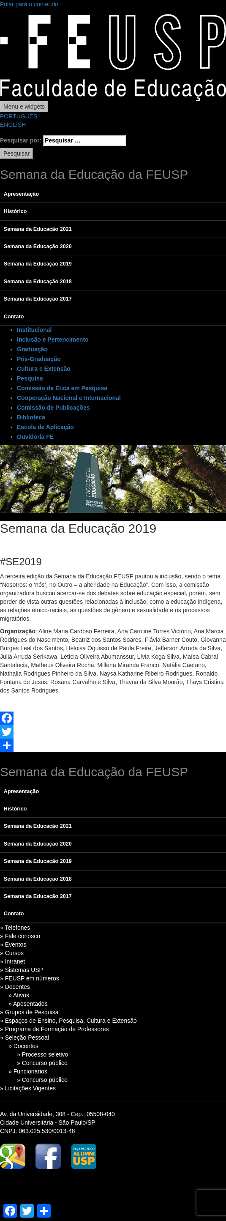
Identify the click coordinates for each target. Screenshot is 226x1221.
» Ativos (18, 995)
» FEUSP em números (29, 978)
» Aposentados (28, 1003)
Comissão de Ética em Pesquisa (62, 388)
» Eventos (13, 944)
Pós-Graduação (38, 359)
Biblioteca (31, 417)
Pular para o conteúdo (29, 4)
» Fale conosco (20, 936)
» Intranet (12, 961)
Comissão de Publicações (53, 407)
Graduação (32, 349)
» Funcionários (27, 1071)
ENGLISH (13, 124)
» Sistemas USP (21, 969)
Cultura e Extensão (44, 368)
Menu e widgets (24, 106)
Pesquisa (30, 378)
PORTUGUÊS (18, 116)
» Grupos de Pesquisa (29, 1012)
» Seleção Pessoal (24, 1037)
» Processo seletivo (42, 1054)
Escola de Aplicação (45, 427)
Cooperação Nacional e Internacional (69, 397)
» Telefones (15, 927)
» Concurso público (42, 1062)
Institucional (34, 329)
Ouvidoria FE (35, 436)
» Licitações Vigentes (28, 1088)
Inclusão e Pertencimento (53, 339)
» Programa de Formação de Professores (54, 1029)
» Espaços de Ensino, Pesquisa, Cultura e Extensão (68, 1020)
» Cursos (12, 953)
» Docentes (15, 986)
